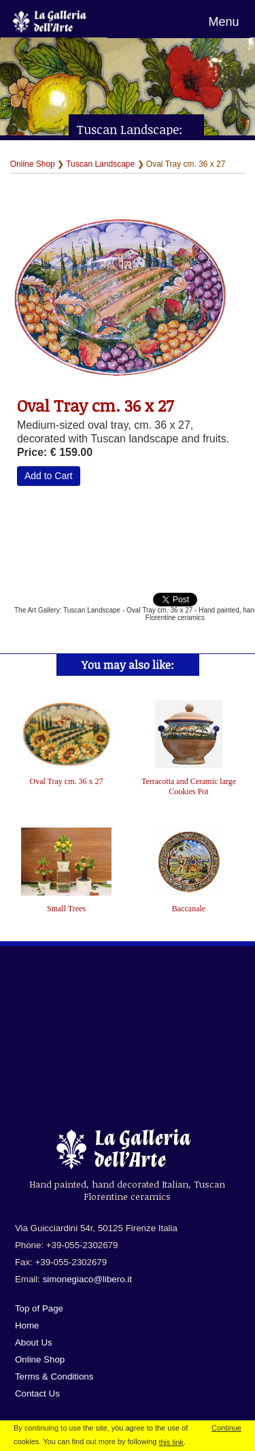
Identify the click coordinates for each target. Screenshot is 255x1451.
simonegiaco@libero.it (87, 1279)
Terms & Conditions (54, 1376)
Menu (223, 22)
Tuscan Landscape (100, 164)
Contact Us (37, 1393)
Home (27, 1325)
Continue (226, 1428)
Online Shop (32, 164)
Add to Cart (48, 475)
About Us (33, 1342)
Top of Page (39, 1308)
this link (171, 1442)
